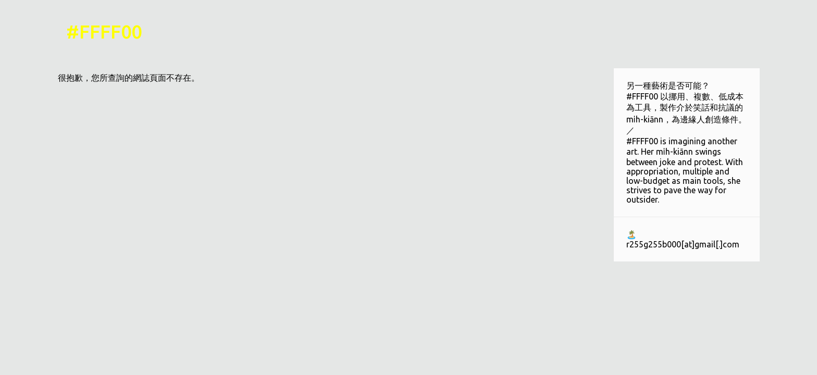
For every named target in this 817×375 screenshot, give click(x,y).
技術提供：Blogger (408, 360)
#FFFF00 (104, 31)
